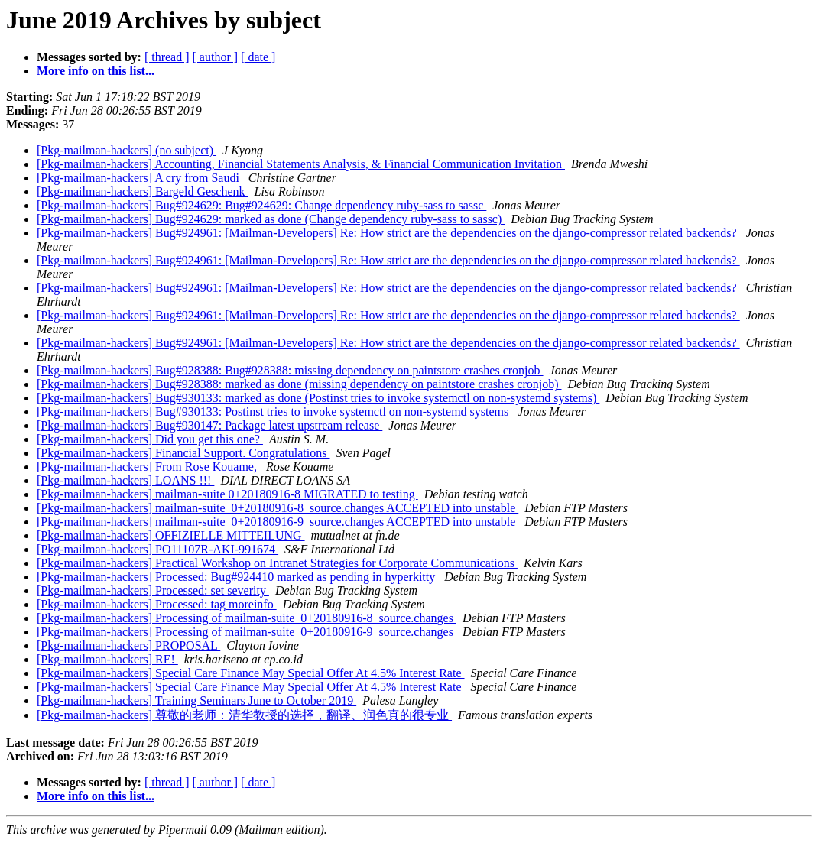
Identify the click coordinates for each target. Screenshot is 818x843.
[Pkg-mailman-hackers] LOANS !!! (125, 480)
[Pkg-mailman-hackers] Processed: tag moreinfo (157, 604)
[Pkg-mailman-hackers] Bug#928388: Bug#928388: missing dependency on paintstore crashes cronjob (290, 370)
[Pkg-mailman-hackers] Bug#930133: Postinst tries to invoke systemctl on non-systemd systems (274, 411)
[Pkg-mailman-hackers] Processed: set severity (153, 590)
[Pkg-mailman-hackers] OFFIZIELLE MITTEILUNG (171, 535)
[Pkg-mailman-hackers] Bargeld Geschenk (142, 191)
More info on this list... (95, 70)
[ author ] (216, 56)
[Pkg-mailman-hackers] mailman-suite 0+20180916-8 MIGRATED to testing (227, 494)
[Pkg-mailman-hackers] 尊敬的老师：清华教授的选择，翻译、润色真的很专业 (244, 714)
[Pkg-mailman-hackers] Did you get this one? (150, 439)
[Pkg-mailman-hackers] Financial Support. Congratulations (183, 452)
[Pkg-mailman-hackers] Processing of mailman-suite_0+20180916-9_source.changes (246, 631)
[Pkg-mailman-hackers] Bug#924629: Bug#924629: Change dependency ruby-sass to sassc (261, 205)
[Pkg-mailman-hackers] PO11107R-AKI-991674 (157, 549)
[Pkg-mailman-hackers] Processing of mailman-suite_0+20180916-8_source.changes (246, 617)
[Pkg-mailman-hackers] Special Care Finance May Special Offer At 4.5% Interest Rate (251, 672)
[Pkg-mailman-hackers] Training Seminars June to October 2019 (196, 700)
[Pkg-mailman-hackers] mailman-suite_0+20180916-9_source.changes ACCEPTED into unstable (277, 521)
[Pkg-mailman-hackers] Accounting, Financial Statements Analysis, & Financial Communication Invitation (301, 163)
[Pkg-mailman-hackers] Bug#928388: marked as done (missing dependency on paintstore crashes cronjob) (299, 384)
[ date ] (258, 56)
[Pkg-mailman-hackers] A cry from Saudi (139, 177)
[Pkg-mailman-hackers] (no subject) (126, 150)
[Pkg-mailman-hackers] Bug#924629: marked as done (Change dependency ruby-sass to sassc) (271, 218)
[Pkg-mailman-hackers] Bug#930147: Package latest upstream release (209, 425)
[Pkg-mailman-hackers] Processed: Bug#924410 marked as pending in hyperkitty (237, 576)
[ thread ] (167, 56)
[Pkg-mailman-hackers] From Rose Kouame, (148, 466)
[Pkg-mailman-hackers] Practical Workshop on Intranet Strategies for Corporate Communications (277, 562)
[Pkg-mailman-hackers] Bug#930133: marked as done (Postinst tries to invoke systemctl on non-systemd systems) (318, 397)
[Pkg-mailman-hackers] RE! (107, 659)
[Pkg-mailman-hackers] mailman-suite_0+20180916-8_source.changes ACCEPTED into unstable (277, 507)
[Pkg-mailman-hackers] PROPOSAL (128, 645)
